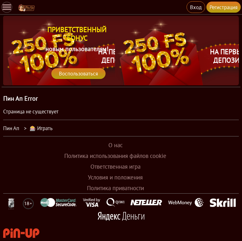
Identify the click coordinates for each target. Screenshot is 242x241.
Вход (196, 7)
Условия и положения (115, 177)
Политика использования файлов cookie (115, 156)
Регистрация (224, 7)
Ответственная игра (115, 166)
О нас (115, 145)
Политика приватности (115, 188)
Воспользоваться (78, 73)
